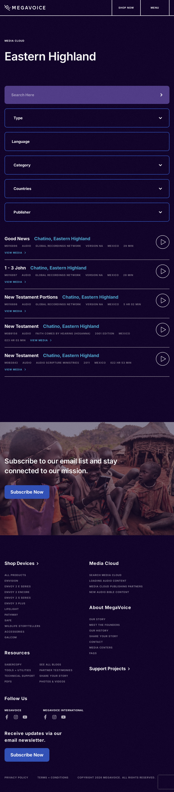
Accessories (14, 631)
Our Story (97, 619)
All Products (15, 575)
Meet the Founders (104, 624)
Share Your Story (53, 675)
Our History (99, 630)
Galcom (11, 637)
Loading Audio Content (107, 580)
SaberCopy (13, 664)
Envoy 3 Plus (15, 603)
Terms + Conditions (52, 777)
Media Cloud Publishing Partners (116, 586)
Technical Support (20, 675)
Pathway (11, 614)
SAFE (8, 620)
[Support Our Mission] (155, 7)
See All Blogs (50, 664)
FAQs (93, 653)
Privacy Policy (16, 777)
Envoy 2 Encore (17, 592)
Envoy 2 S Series (18, 597)
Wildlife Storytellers (22, 626)
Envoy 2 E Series (18, 586)
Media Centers (101, 647)
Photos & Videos (52, 681)
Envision (11, 580)
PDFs (8, 681)
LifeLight (12, 609)
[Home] (25, 7)
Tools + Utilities (18, 670)
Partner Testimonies (55, 670)
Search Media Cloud (105, 575)
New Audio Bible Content (109, 592)
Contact (96, 641)
